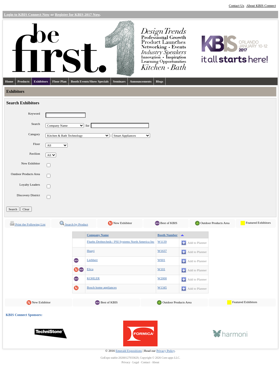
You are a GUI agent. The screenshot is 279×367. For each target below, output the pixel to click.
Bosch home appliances (102, 287)
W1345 (162, 287)
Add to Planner (197, 242)
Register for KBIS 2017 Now (77, 14)
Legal (135, 362)
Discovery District (28, 195)
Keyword (34, 113)
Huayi (91, 250)
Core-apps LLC (171, 357)
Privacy (125, 362)
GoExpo (105, 357)
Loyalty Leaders (29, 184)
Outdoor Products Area (25, 174)
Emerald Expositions (128, 350)
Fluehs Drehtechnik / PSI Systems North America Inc (120, 241)
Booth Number (168, 235)
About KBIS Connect (261, 6)
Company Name (98, 235)
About (155, 362)
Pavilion (35, 153)
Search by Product (74, 224)
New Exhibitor (30, 163)
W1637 (162, 250)
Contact (145, 362)
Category (34, 134)
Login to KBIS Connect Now (27, 14)
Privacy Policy (165, 350)
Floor (36, 144)
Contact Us (236, 6)
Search (36, 123)
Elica (90, 269)
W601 (161, 260)
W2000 (162, 278)
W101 (161, 269)
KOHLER (93, 278)
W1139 (162, 241)
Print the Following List (27, 224)
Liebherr (92, 260)
